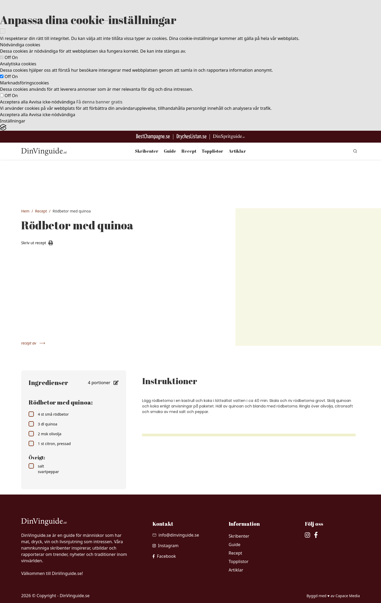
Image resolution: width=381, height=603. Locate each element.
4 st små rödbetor (49, 414)
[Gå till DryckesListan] (191, 136)
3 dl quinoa (43, 424)
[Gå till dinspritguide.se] (229, 136)
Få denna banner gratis (99, 102)
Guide (170, 151)
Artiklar (237, 151)
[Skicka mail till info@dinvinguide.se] (175, 535)
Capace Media (347, 595)
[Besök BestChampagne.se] (153, 136)
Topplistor (212, 151)
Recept (189, 151)
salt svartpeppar (44, 468)
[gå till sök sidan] (355, 151)
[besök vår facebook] (164, 556)
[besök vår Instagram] (165, 545)
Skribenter (146, 151)
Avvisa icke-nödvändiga (52, 102)
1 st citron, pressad (50, 443)
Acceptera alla (14, 102)
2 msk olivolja (45, 433)
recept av (33, 343)
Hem (25, 211)
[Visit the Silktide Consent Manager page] (190, 127)
